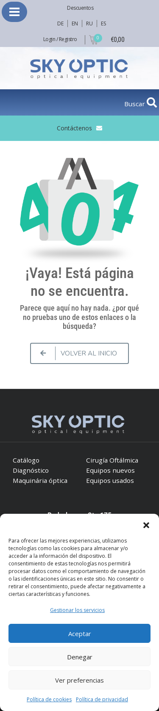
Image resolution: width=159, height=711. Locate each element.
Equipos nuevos (110, 470)
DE (60, 23)
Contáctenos (74, 128)
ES (103, 23)
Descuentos (80, 7)
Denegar (79, 657)
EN (75, 23)
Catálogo (26, 460)
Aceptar (79, 633)
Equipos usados (110, 480)
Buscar (135, 103)
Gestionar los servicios (77, 610)
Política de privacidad (102, 699)
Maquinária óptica (40, 480)
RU (89, 23)
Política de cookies (49, 699)
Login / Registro (60, 39)
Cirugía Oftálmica (112, 460)
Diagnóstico (31, 470)
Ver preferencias (79, 680)
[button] (146, 524)
